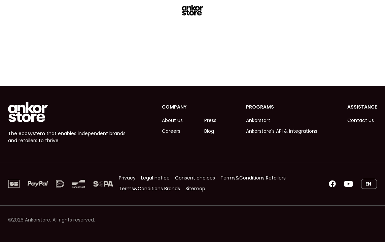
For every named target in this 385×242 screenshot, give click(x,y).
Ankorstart (258, 120)
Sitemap (195, 188)
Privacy (127, 177)
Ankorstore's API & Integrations (281, 131)
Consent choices (195, 177)
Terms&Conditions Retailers (253, 177)
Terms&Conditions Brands (149, 188)
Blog (209, 131)
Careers (171, 131)
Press (210, 120)
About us (172, 120)
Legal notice (155, 177)
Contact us (360, 120)
